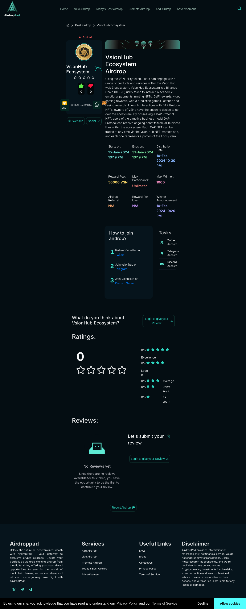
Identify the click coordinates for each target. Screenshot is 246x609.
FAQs (142, 550)
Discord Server (125, 283)
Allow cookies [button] (230, 603)
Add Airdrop (163, 9)
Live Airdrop (89, 556)
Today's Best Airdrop (109, 9)
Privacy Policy (147, 568)
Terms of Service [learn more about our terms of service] (164, 603)
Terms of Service (149, 574)
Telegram (121, 269)
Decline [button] (202, 603)
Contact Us (145, 562)
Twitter (119, 254)
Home (64, 9)
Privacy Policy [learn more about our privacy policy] (127, 603)
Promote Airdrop (139, 9)
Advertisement (186, 9)
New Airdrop (82, 9)
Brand (143, 556)
